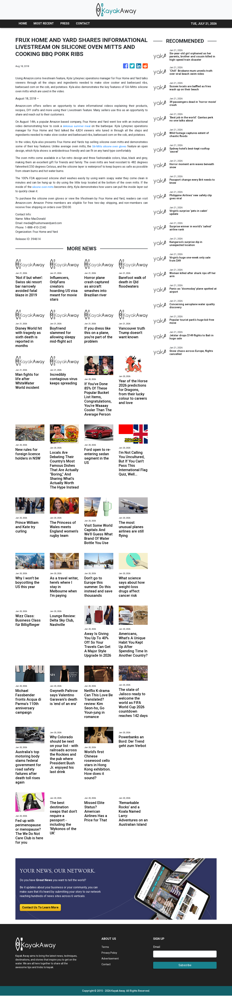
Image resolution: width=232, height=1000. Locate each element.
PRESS (64, 23)
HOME (23, 23)
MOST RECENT (44, 23)
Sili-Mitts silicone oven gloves (113, 146)
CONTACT (83, 23)
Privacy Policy (111, 957)
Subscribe (185, 969)
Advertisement (111, 963)
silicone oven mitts (45, 187)
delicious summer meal (77, 126)
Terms (105, 951)
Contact (106, 968)
